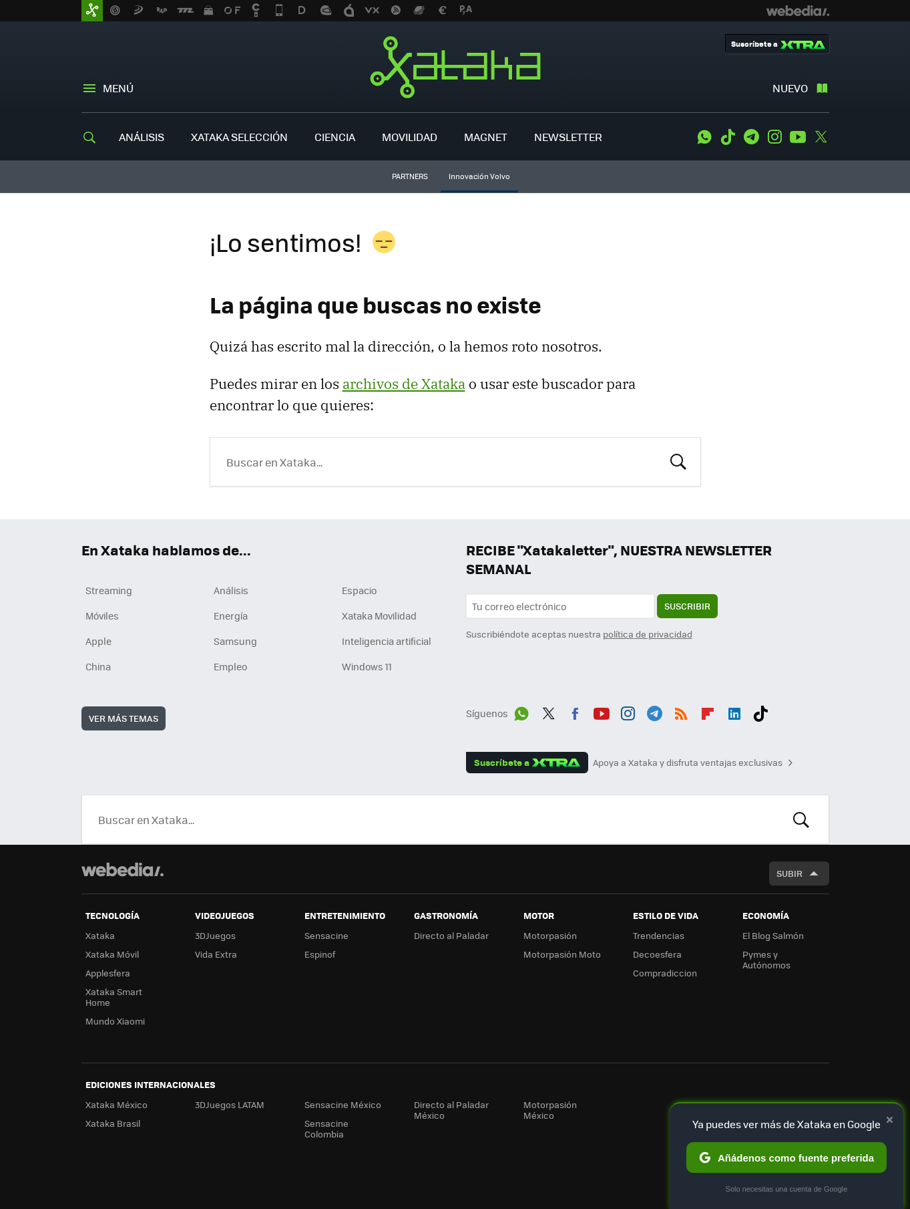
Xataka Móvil (112, 954)
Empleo (230, 666)
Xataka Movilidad (379, 615)
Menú (118, 88)
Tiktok (728, 137)
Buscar (678, 460)
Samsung (235, 641)
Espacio (359, 590)
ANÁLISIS (141, 136)
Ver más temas (123, 718)
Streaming (108, 590)
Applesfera (107, 972)
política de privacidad (647, 634)
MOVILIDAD (409, 136)
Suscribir (687, 605)
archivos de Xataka (404, 383)
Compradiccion (665, 972)
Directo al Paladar (451, 935)
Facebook (575, 711)
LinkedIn (734, 711)
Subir (789, 873)
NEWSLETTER (568, 136)
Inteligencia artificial (386, 641)
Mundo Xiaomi (115, 1021)
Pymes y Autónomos (766, 959)
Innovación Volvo (479, 176)
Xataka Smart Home (113, 997)
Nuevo (790, 88)
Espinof (319, 954)
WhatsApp (704, 137)
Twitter (821, 137)
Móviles (102, 615)
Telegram (751, 137)
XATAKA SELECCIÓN (239, 136)
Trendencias (658, 935)
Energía (231, 615)
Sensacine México (342, 1104)
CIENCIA (334, 136)
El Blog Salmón (773, 935)
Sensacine (326, 935)
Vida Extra (216, 954)
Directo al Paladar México (451, 1109)
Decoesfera (657, 954)
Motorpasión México (550, 1109)
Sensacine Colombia (326, 1128)
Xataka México (116, 1104)
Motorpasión (550, 935)
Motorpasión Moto (562, 954)
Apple (98, 641)
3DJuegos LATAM (229, 1104)
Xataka (455, 66)
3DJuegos (215, 935)
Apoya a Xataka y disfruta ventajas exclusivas (687, 762)
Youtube (798, 137)
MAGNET (485, 136)
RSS (681, 711)
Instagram (774, 137)
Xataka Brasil (112, 1123)
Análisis (231, 590)
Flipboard (707, 711)
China (98, 666)
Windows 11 (367, 666)
